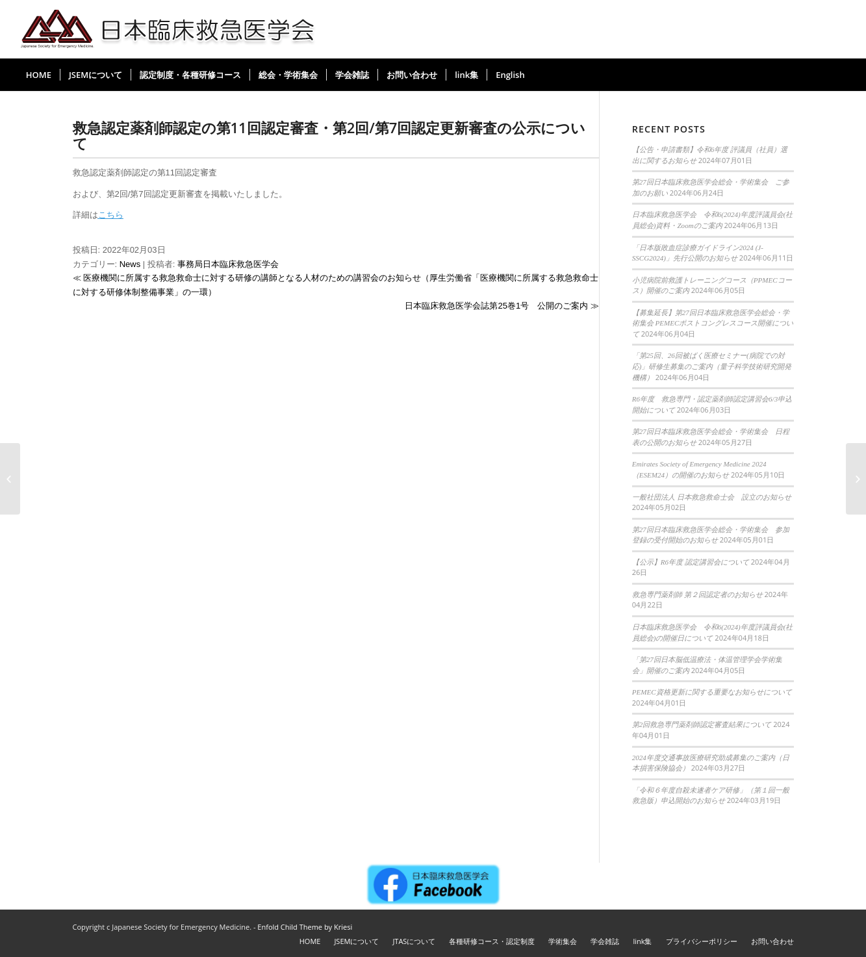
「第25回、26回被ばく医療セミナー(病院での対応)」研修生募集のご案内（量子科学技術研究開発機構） (712, 366)
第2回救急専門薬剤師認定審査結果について (702, 724)
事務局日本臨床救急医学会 (228, 264)
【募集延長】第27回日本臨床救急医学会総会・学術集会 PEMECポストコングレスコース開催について (713, 323)
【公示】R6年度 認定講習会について (690, 562)
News (130, 264)
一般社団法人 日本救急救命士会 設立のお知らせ (711, 497)
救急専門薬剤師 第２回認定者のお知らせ (697, 594)
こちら (110, 215)
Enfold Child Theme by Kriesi (304, 927)
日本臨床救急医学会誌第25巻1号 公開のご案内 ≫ (501, 306)
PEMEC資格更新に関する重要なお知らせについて (712, 692)
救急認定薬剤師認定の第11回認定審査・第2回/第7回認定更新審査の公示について (329, 135)
